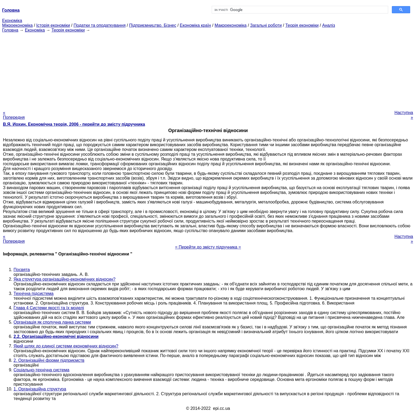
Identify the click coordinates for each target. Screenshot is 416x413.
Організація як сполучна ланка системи (52, 322)
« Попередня (14, 115)
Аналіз (328, 25)
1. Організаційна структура (40, 389)
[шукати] (299, 9)
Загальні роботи (266, 25)
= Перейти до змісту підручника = (208, 247)
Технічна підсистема (34, 293)
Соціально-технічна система (41, 370)
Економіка (12, 20)
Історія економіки (53, 25)
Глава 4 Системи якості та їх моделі (49, 308)
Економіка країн (195, 25)
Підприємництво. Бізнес (152, 25)
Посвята (22, 269)
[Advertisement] (208, 70)
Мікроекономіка (17, 25)
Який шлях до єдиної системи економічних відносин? (66, 346)
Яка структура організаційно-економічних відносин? (64, 279)
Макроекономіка (231, 25)
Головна (10, 30)
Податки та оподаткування (99, 25)
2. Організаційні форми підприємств (49, 360)
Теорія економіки (301, 25)
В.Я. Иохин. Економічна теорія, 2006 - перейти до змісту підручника (74, 124)
